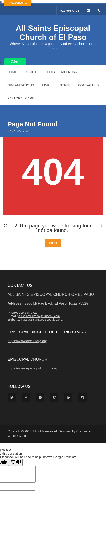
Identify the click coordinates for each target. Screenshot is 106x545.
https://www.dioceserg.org (27, 341)
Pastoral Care (20, 98)
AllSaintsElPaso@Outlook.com (39, 316)
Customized (84, 431)
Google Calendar (61, 72)
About (31, 72)
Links (46, 85)
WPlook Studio (17, 436)
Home (12, 72)
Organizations (20, 85)
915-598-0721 (69, 10)
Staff (65, 85)
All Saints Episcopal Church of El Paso (53, 33)
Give (15, 61)
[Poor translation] (16, 462)
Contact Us (88, 85)
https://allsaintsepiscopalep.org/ (42, 319)
